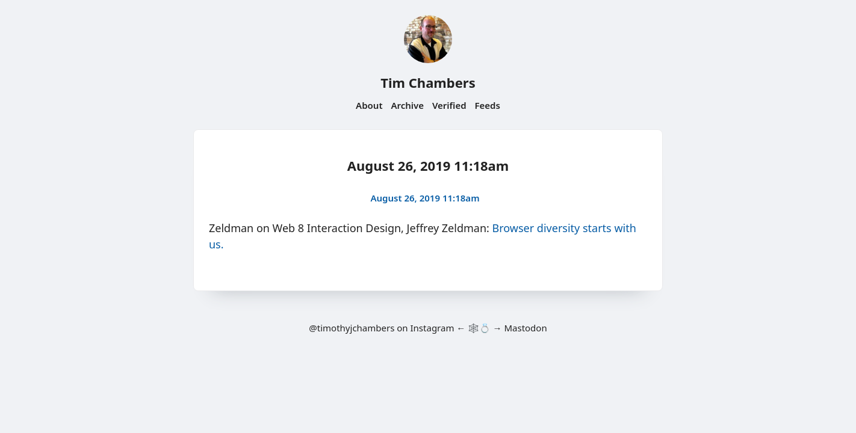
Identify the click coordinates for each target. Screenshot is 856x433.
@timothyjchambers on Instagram (381, 328)
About (369, 105)
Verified (449, 105)
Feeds (487, 105)
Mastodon (525, 328)
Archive (407, 105)
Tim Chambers (427, 82)
